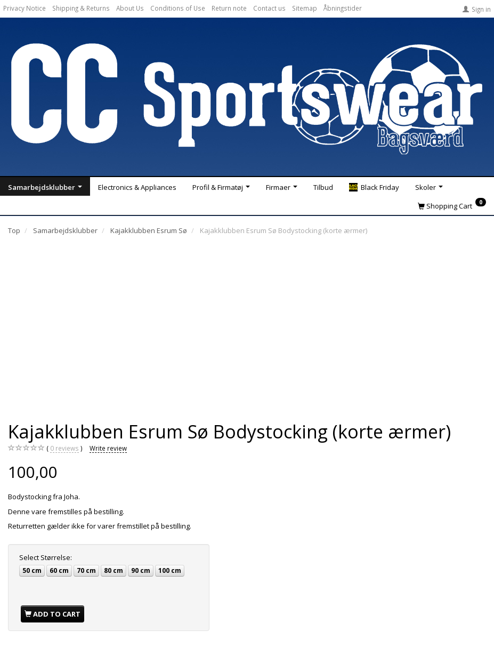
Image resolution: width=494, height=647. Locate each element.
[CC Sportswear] (247, 98)
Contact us (269, 8)
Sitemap (304, 8)
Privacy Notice (24, 8)
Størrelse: (45, 557)
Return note (229, 8)
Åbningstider (342, 8)
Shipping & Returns (81, 8)
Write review (108, 448)
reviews (64, 448)
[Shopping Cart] (452, 205)
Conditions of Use (177, 8)
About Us (130, 8)
